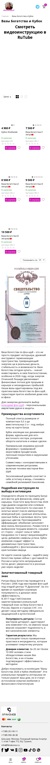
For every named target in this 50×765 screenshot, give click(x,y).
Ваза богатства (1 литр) (34, 133)
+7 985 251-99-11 (9, 731)
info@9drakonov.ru (10, 745)
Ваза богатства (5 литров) (10, 237)
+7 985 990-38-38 (9, 735)
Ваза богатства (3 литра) (34, 185)
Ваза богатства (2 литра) (10, 185)
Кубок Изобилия (9, 132)
